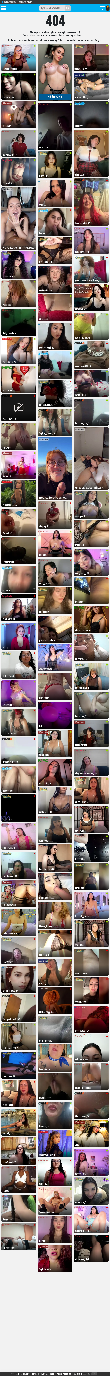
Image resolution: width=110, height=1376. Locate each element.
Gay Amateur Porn (25, 2)
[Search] (68, 8)
